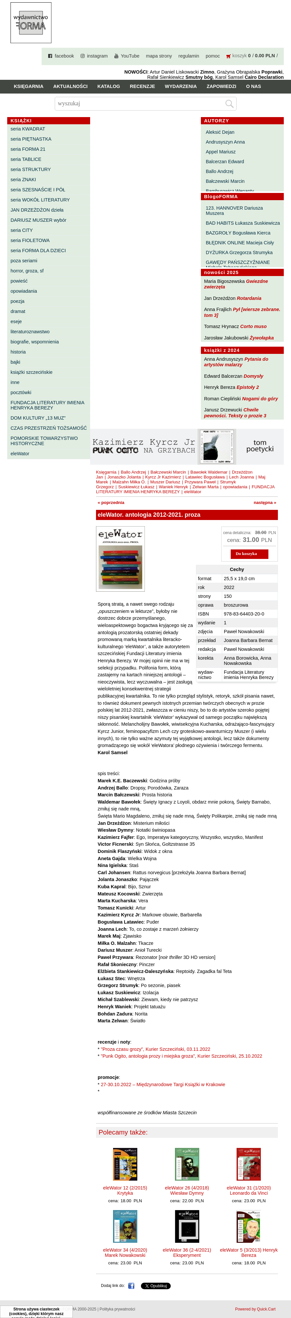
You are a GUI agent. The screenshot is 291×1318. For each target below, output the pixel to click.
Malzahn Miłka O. (129, 481)
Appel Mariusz (221, 151)
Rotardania (249, 298)
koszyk (239, 55)
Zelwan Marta (205, 486)
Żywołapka (262, 337)
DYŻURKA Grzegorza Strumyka (239, 252)
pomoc (213, 56)
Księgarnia (28, 86)
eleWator (19, 453)
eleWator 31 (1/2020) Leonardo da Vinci (249, 1190)
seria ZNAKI (23, 179)
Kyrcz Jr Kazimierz (163, 477)
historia (18, 352)
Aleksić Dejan (220, 132)
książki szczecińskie (31, 372)
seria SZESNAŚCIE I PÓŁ (37, 189)
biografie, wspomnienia (34, 341)
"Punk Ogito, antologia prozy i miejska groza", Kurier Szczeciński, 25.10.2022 (181, 1056)
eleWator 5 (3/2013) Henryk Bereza (249, 1252)
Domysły (253, 376)
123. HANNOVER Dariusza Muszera (234, 210)
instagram (97, 56)
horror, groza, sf (27, 270)
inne (14, 382)
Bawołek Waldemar (208, 472)
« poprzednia (111, 502)
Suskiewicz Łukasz (136, 486)
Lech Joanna (241, 477)
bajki (15, 362)
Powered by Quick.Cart (255, 1309)
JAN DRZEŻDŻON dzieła (37, 210)
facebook (64, 56)
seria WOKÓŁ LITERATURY (40, 199)
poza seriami (23, 260)
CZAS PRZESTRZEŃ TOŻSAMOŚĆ (48, 428)
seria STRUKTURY (30, 169)
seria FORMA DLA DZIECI (38, 250)
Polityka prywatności (117, 1309)
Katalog (108, 86)
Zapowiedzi (221, 86)
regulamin (189, 56)
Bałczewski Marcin (225, 181)
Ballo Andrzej (219, 171)
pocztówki (20, 392)
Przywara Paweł (200, 481)
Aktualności (70, 86)
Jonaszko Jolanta (124, 477)
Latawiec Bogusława (205, 477)
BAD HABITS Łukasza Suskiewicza (243, 223)
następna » (265, 502)
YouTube (130, 56)
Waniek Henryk (173, 486)
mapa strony (159, 56)
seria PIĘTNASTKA (30, 139)
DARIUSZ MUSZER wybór (38, 220)
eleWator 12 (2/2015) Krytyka (125, 1190)
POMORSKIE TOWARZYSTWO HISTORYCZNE (44, 441)
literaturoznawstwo (29, 331)
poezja (17, 301)
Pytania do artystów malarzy (236, 361)
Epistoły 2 (248, 387)
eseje (16, 321)
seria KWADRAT (27, 128)
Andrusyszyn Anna (225, 142)
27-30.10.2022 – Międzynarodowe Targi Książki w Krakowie (163, 1084)
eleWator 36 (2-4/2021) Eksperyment (187, 1252)
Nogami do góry (260, 398)
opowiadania (23, 291)
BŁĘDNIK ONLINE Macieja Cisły (240, 242)
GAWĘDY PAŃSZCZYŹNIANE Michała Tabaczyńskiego (238, 265)
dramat (17, 311)
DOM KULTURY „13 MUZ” (38, 418)
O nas (253, 86)
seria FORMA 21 (27, 149)
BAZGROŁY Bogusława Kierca (238, 232)
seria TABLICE (25, 159)
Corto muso (253, 326)
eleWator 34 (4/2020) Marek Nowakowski (125, 1252)
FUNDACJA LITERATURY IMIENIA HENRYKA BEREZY (47, 405)
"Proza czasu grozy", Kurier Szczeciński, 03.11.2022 (155, 1049)
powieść (19, 281)
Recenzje (142, 86)
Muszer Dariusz (165, 481)
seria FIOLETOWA (29, 240)
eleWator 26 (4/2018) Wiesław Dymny (187, 1190)
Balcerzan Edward (225, 161)
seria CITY (21, 230)
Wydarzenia (181, 86)
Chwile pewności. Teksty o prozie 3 (235, 412)
